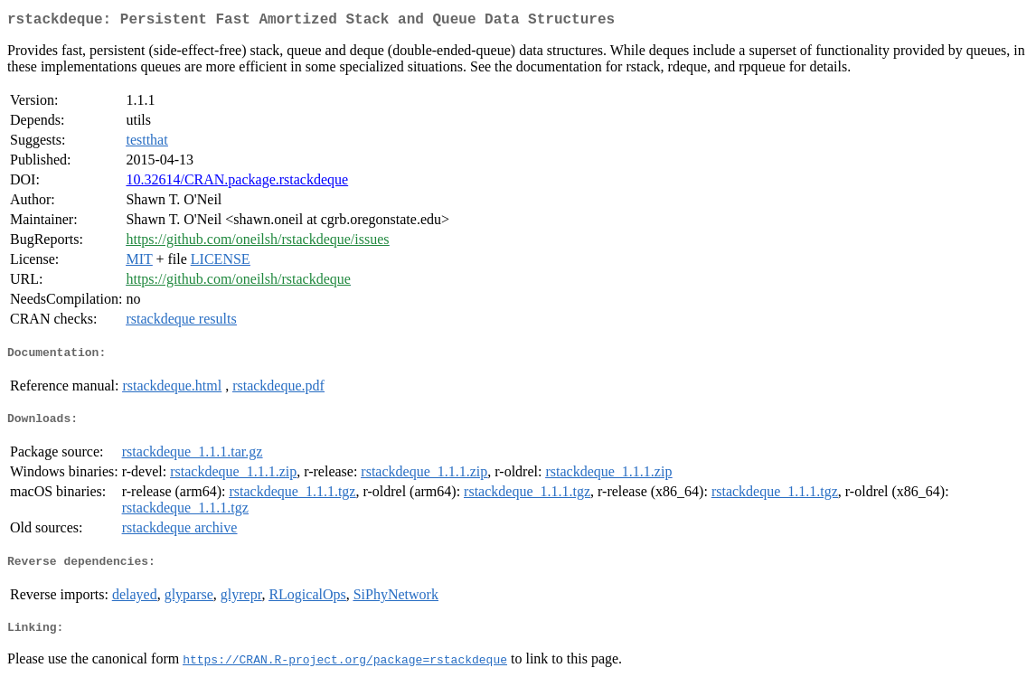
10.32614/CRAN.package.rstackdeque (237, 183)
